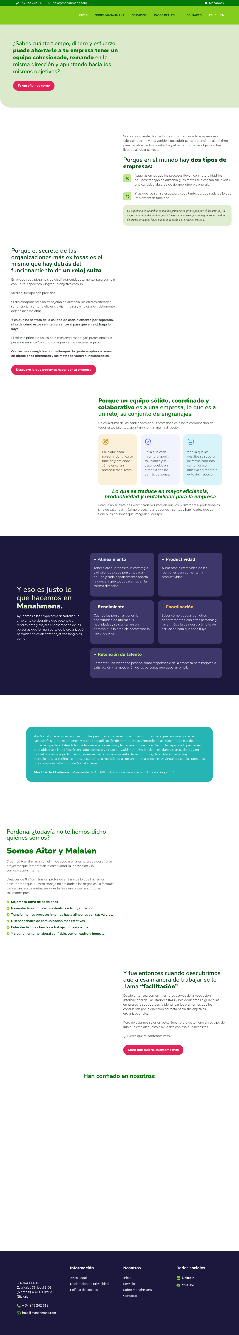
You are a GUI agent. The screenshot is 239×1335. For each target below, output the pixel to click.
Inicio (83, 15)
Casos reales (168, 15)
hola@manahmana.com (39, 1313)
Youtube (188, 1285)
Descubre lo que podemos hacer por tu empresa (53, 369)
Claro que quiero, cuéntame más (153, 1050)
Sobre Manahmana (109, 15)
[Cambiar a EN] (220, 15)
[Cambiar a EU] (214, 15)
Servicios (139, 15)
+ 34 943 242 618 (35, 1305)
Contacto (194, 15)
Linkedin (188, 1278)
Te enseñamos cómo (34, 85)
